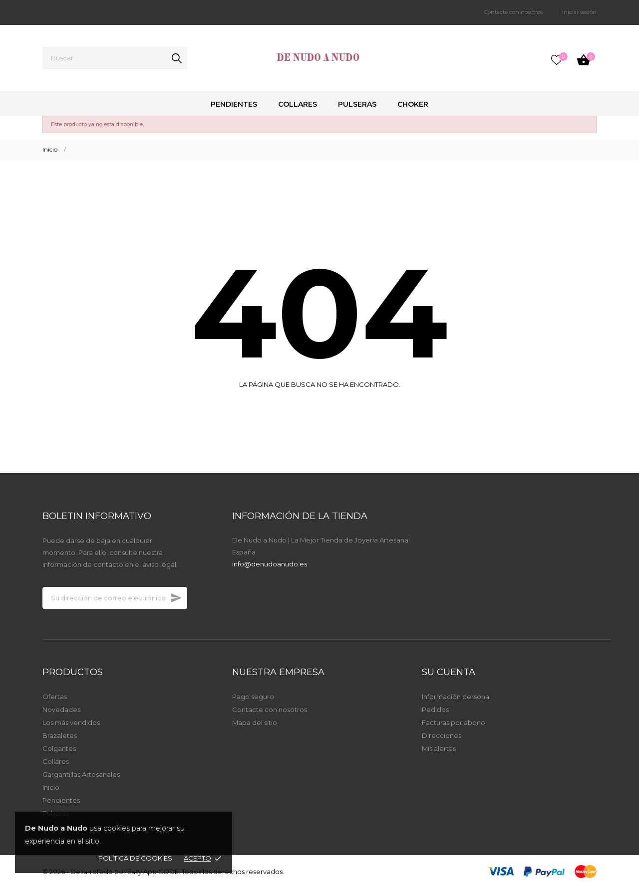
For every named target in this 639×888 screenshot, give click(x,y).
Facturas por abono (453, 722)
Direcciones (441, 735)
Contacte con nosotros (513, 11)
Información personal (456, 697)
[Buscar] (114, 58)
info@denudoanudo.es (269, 564)
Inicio (50, 787)
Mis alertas (439, 748)
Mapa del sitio (254, 722)
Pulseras (357, 104)
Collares (297, 104)
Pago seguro (253, 697)
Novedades (61, 709)
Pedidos (435, 709)
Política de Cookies (135, 858)
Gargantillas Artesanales (81, 774)
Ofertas (54, 697)
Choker (412, 104)
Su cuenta (448, 672)
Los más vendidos (71, 722)
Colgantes (59, 748)
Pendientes (234, 104)
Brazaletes (59, 735)
